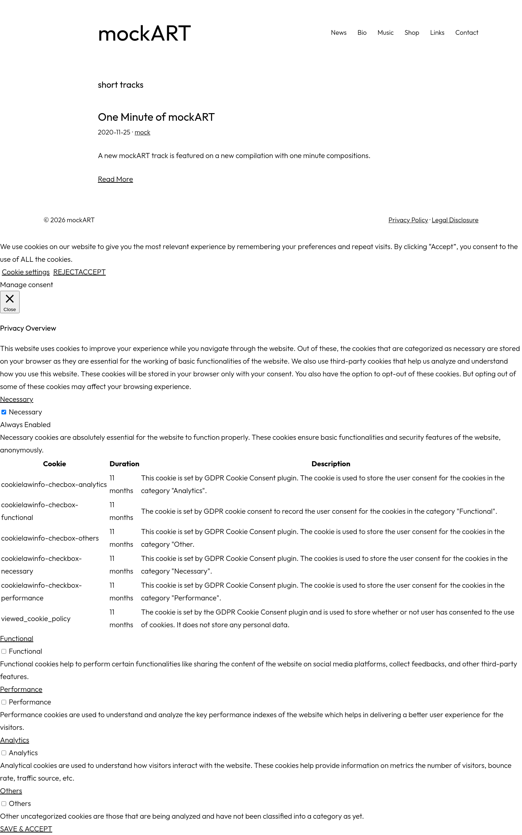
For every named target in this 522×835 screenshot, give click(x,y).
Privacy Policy (408, 220)
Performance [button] (21, 689)
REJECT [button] (65, 271)
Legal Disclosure (455, 220)
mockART (144, 32)
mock (142, 132)
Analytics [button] (14, 739)
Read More (115, 178)
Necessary (25, 411)
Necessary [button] (16, 399)
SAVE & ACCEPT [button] (26, 828)
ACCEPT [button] (92, 271)
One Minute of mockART (156, 117)
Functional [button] (16, 638)
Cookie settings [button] (26, 271)
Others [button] (11, 790)
